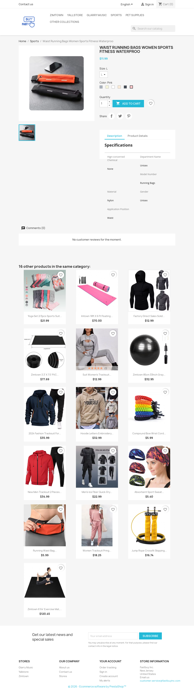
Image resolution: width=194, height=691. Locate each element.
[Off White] (120, 87)
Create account (109, 676)
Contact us (26, 4)
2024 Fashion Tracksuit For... (45, 433)
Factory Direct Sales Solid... (149, 316)
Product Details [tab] (138, 136)
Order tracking (108, 667)
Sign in (103, 671)
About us (64, 667)
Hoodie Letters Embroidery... (97, 433)
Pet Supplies (135, 15)
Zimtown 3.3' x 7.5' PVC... (45, 374)
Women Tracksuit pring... (97, 550)
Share (111, 116)
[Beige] (108, 87)
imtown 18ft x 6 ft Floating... (97, 316)
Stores (63, 676)
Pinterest (128, 116)
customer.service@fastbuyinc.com (160, 680)
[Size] (104, 74)
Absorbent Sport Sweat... (149, 492)
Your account (110, 661)
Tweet (120, 116)
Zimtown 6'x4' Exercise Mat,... (45, 609)
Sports (116, 15)
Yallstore (75, 15)
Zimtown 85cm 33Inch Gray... (149, 374)
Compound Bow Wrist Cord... (149, 433)
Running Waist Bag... (45, 550)
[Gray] (102, 87)
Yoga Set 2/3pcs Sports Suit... (45, 316)
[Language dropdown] (127, 5)
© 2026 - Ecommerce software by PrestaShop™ (97, 686)
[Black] (126, 87)
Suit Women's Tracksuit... (97, 374)
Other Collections (64, 22)
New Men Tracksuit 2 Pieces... (45, 492)
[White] (114, 87)
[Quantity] (104, 103)
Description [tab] (114, 136)
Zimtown (56, 15)
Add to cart (128, 103)
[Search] (153, 28)
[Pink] (132, 87)
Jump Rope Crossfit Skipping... (149, 550)
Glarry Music (97, 15)
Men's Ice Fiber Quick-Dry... (97, 492)
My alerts (105, 680)
